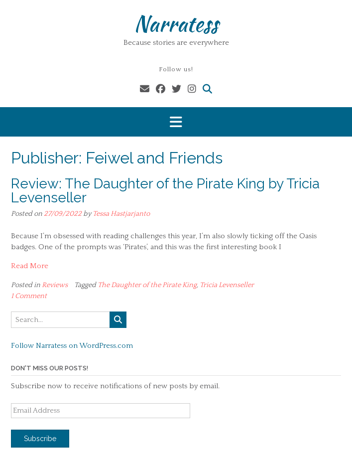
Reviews (55, 285)
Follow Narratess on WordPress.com (72, 345)
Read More (29, 266)
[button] (176, 122)
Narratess (176, 23)
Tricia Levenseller (227, 285)
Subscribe (40, 439)
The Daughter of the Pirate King (147, 285)
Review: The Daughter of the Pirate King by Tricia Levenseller (165, 190)
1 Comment (29, 296)
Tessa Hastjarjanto (121, 214)
